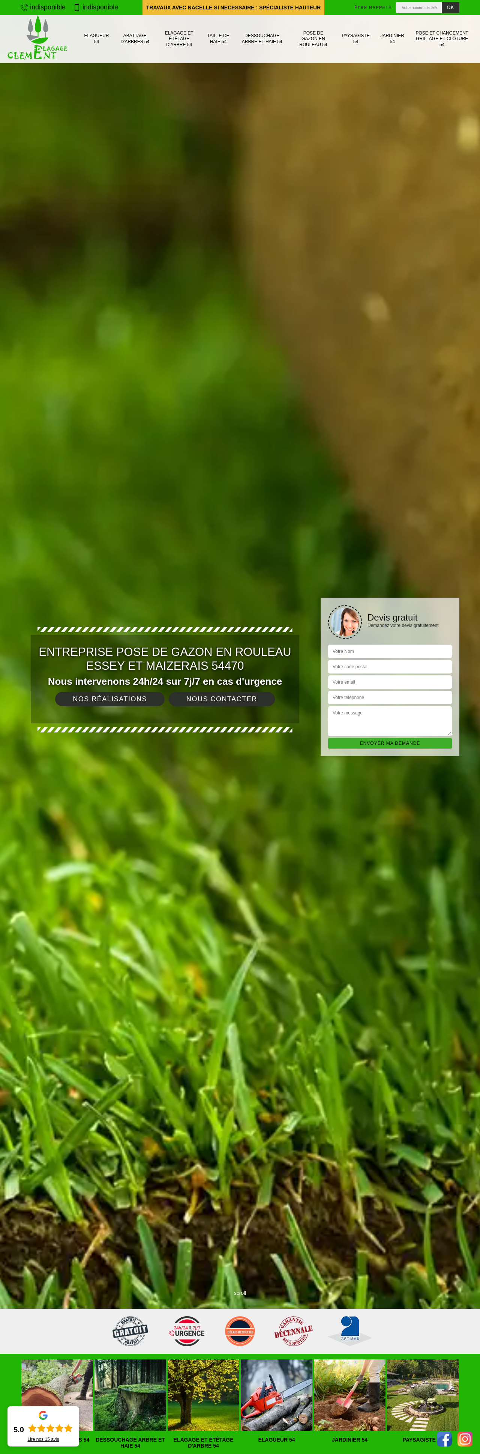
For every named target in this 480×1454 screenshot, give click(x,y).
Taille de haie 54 (218, 38)
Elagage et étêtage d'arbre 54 (179, 38)
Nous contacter (221, 699)
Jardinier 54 (392, 38)
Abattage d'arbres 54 (134, 38)
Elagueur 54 (96, 38)
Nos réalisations (110, 699)
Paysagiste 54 (355, 38)
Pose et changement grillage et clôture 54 (442, 38)
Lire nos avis (43, 1439)
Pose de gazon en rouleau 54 (313, 38)
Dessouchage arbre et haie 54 (262, 38)
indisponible (43, 7)
